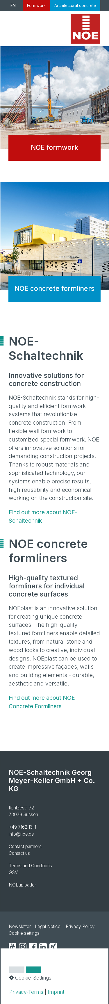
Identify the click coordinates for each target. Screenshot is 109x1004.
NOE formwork (54, 108)
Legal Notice (47, 926)
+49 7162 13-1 (22, 827)
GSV (13, 872)
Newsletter (20, 926)
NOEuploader (22, 885)
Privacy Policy (80, 926)
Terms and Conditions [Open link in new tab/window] (30, 865)
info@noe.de (21, 834)
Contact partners (25, 846)
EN (13, 5)
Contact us (19, 853)
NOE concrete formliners (54, 249)
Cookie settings (24, 933)
